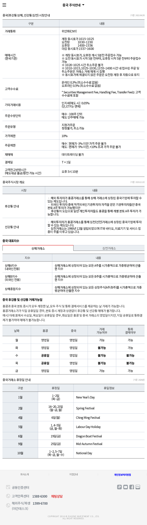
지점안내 (73, 474)
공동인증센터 (20, 487)
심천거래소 (109, 248)
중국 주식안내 (72, 4)
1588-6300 (39, 496)
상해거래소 (38, 248)
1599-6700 (40, 503)
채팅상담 (57, 496)
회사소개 (24, 474)
